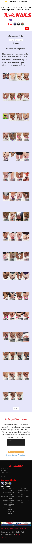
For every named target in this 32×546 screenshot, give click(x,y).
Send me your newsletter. (16, 451)
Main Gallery (19, 40)
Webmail (7, 537)
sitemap (19, 534)
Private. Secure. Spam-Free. (16, 455)
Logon (2, 537)
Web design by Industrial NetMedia (14, 529)
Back (11, 40)
